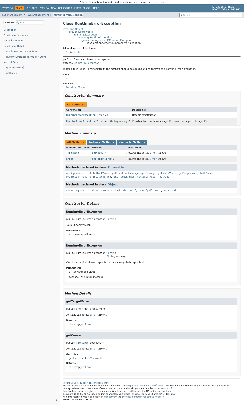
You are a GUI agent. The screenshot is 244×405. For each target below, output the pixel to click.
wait (158, 190)
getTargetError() (15, 67)
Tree (34, 8)
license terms (157, 2)
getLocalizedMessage (125, 173)
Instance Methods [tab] (101, 142)
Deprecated (65, 8)
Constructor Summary (15, 35)
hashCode (120, 190)
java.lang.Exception (85, 34)
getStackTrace (167, 173)
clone (69, 190)
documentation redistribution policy (145, 397)
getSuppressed (188, 173)
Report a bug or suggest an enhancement (85, 383)
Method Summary (13, 40)
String (113, 121)
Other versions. (162, 388)
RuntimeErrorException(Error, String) (26, 56)
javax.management (38, 15)
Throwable (72, 152)
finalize (92, 190)
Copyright (68, 394)
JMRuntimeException (86, 63)
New (53, 8)
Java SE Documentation (142, 385)
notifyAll (146, 190)
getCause (97, 152)
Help (96, 8)
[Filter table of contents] (30, 23)
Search (87, 8)
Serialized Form (75, 87)
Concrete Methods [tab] (132, 142)
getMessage (148, 173)
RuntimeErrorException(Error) (22, 51)
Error (100, 115)
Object (113, 184)
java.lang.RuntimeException (95, 37)
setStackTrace (146, 176)
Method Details (12, 62)
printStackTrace (76, 176)
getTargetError (101, 158)
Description (9, 30)
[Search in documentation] (210, 15)
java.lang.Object (73, 29)
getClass (106, 190)
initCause (206, 173)
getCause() (12, 73)
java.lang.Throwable (80, 31)
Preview (44, 8)
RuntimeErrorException (68, 15)
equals (80, 190)
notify (133, 190)
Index (77, 8)
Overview (7, 8)
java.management (12, 15)
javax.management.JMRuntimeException (107, 40)
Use (28, 8)
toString (163, 176)
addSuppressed (75, 173)
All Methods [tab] (75, 142)
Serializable (74, 52)
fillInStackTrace (98, 173)
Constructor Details (14, 46)
